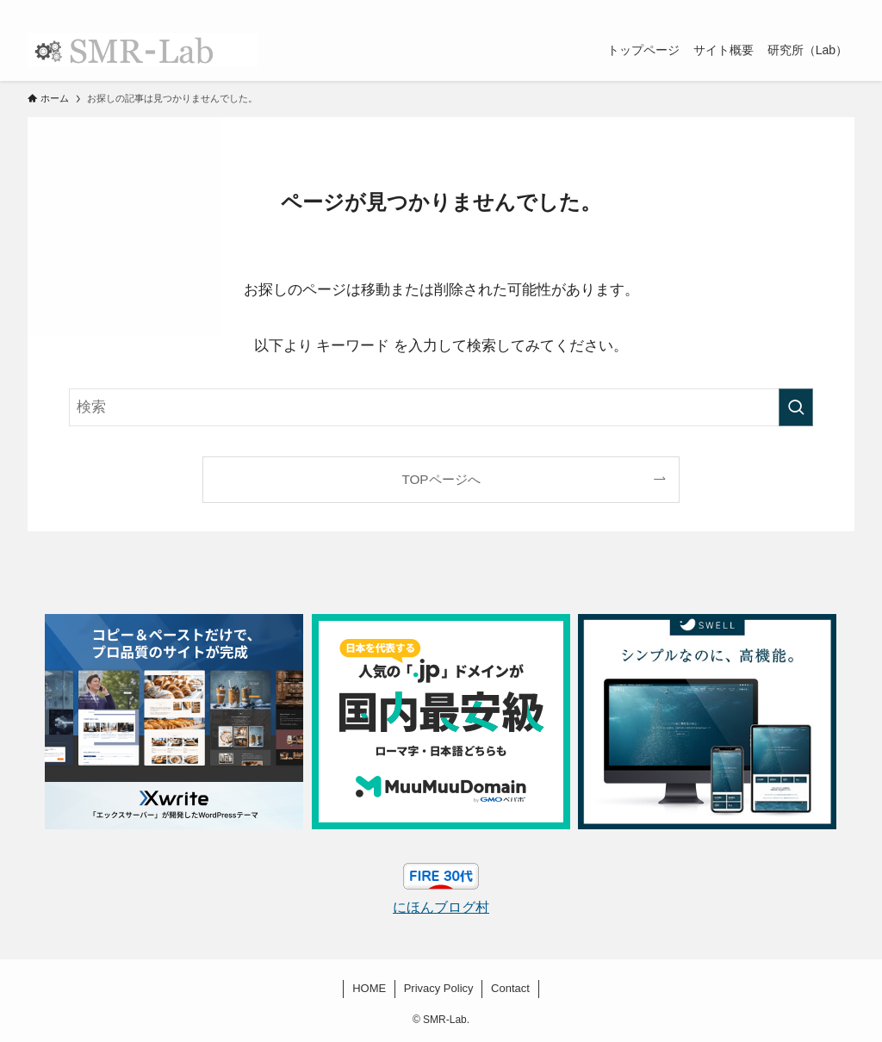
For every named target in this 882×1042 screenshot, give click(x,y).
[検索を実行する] (796, 407)
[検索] (843, 9)
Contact (510, 988)
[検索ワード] (441, 407)
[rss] (821, 9)
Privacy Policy (439, 988)
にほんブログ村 (441, 907)
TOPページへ (440, 479)
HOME (369, 988)
